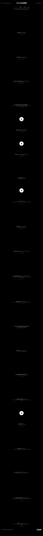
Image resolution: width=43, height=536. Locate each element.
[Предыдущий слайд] (3, 119)
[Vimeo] (39, 529)
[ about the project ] (21, 34)
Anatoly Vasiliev (25, 106)
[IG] (37, 529)
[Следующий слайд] (39, 119)
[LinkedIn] (40, 529)
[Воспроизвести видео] (21, 119)
